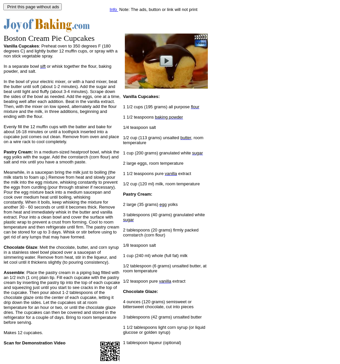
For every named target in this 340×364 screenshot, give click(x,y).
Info (114, 9)
